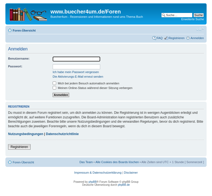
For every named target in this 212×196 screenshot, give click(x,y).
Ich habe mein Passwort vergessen (76, 72)
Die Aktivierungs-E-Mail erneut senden (78, 76)
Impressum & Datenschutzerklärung (98, 172)
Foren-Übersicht (24, 30)
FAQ (160, 38)
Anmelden (197, 38)
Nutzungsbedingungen (25, 134)
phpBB (93, 181)
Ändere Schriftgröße (200, 29)
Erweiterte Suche (192, 19)
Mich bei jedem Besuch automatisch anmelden (86, 83)
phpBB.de (124, 184)
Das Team (86, 162)
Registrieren (176, 38)
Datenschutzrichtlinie (62, 134)
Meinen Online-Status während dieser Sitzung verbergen (92, 88)
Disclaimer (131, 172)
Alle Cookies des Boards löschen (117, 162)
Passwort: (15, 66)
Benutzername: (18, 58)
